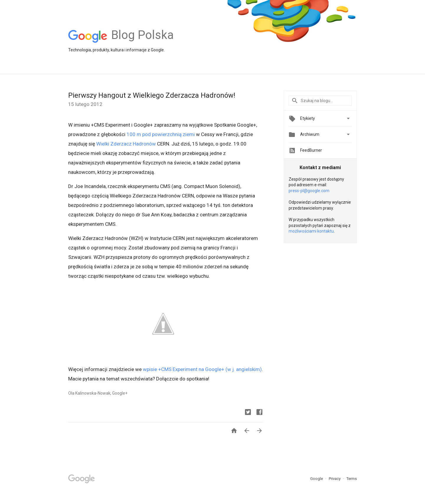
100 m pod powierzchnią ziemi (161, 134)
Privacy (335, 478)
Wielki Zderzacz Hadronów (126, 144)
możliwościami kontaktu (311, 231)
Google (317, 478)
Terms (351, 478)
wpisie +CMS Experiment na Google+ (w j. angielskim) (202, 369)
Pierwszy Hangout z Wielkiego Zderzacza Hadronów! (151, 95)
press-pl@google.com (309, 190)
